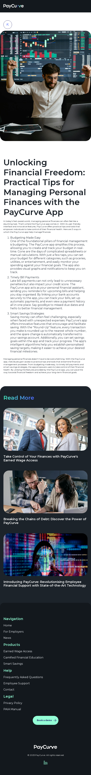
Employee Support (16, 683)
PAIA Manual (12, 709)
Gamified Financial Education (23, 657)
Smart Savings (13, 663)
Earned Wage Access (17, 651)
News (7, 637)
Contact (8, 689)
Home (7, 625)
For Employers (13, 631)
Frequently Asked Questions (23, 677)
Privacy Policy (12, 703)
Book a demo (44, 720)
